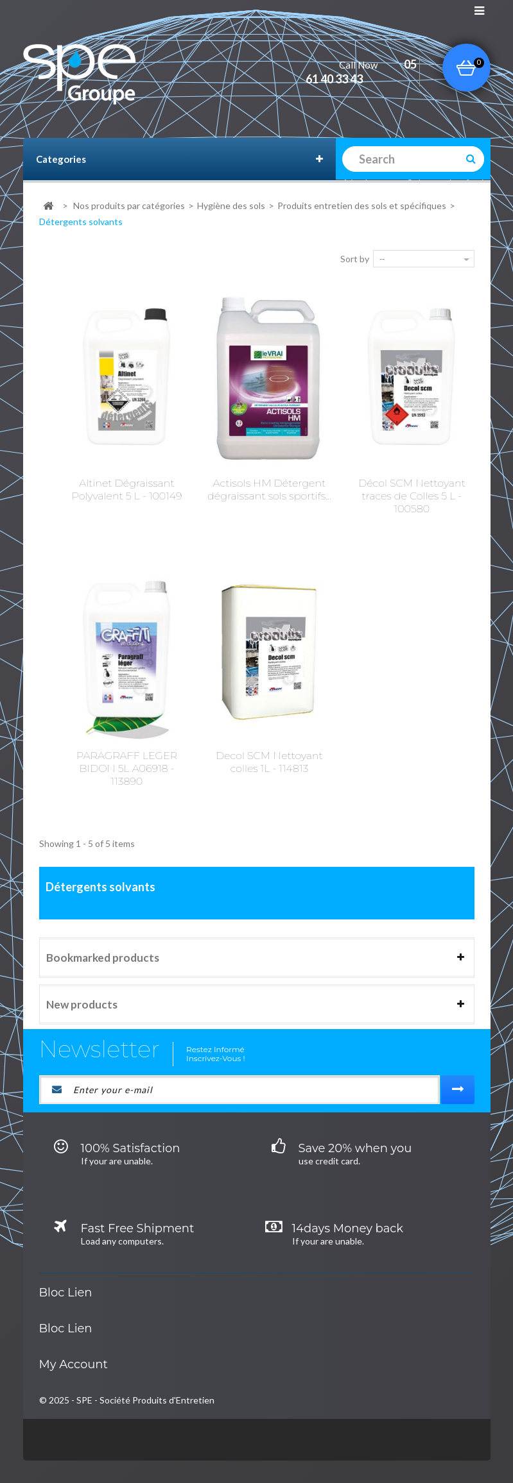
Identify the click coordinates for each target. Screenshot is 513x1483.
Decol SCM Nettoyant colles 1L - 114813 (269, 762)
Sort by (354, 258)
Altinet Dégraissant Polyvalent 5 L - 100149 (127, 489)
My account (73, 1364)
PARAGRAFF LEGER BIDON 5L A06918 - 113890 (126, 768)
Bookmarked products (102, 957)
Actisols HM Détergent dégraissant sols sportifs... (269, 489)
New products (81, 1004)
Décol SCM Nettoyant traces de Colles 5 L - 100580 (411, 496)
